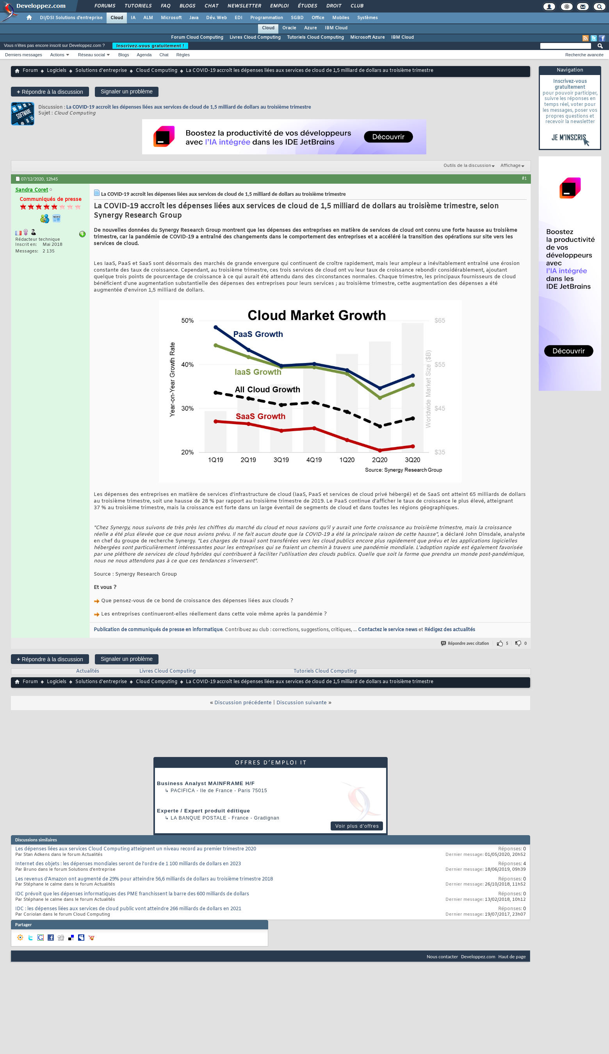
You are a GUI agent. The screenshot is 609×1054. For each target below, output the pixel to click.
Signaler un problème (127, 91)
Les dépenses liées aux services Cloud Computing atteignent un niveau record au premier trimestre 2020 (135, 849)
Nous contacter (442, 956)
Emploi (279, 6)
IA (133, 18)
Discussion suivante (301, 703)
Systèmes (367, 18)
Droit (333, 6)
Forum (30, 71)
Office (318, 18)
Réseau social (91, 54)
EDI (238, 18)
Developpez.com (478, 956)
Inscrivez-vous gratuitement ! (150, 45)
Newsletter (243, 6)
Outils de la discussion (467, 165)
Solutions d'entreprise (101, 71)
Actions (57, 54)
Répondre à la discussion (50, 91)
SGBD (297, 18)
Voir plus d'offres (357, 826)
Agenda (144, 54)
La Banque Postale (198, 818)
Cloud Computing (156, 71)
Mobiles (340, 18)
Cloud (116, 18)
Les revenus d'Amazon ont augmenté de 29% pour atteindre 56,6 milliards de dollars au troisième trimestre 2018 (144, 879)
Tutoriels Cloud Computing (315, 37)
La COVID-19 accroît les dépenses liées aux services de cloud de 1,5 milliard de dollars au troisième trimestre (188, 107)
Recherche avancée (584, 54)
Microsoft (171, 18)
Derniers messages (23, 54)
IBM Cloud (336, 28)
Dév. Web (216, 18)
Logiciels (56, 71)
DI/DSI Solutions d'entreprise (71, 18)
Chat (211, 6)
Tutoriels (137, 6)
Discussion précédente (243, 703)
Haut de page (512, 956)
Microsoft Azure (367, 37)
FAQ (165, 6)
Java (193, 18)
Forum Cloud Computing (197, 37)
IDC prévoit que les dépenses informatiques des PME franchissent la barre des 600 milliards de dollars (132, 894)
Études (307, 6)
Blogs (187, 6)
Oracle (289, 28)
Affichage (510, 165)
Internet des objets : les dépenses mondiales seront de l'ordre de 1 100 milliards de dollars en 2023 (128, 864)
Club (356, 6)
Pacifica (183, 790)
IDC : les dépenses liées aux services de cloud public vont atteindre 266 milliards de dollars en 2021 (128, 909)
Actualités (87, 671)
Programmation (266, 18)
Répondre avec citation (465, 643)
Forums (104, 6)
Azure (310, 28)
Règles (183, 54)
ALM (148, 18)
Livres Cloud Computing (255, 37)
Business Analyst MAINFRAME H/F (206, 783)
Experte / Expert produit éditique (203, 811)
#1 (524, 178)
